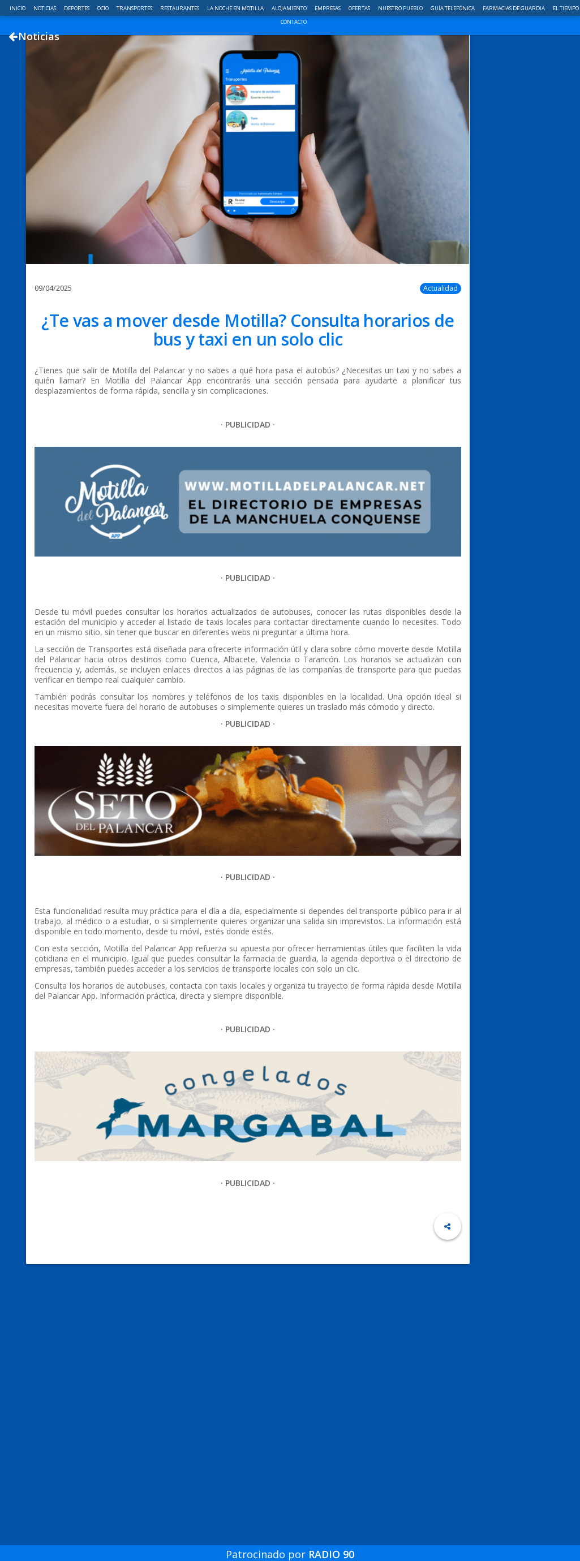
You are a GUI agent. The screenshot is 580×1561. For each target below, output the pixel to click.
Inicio (18, 8)
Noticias (45, 8)
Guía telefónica (453, 8)
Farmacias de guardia (514, 8)
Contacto (294, 21)
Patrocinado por (290, 1546)
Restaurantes (180, 8)
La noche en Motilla (236, 8)
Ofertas (360, 8)
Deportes (77, 8)
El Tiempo (566, 8)
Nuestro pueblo (401, 8)
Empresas (328, 8)
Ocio (103, 8)
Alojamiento (290, 8)
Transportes (135, 8)
